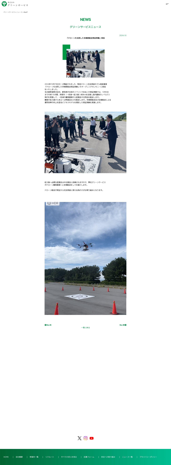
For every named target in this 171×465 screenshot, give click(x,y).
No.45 (48, 325)
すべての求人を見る (69, 457)
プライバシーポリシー (148, 457)
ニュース (19, 12)
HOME (6, 457)
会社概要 (19, 457)
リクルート (49, 457)
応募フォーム (89, 457)
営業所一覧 (34, 457)
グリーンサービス (9, 12)
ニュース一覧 (127, 457)
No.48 (123, 325)
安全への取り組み (108, 457)
